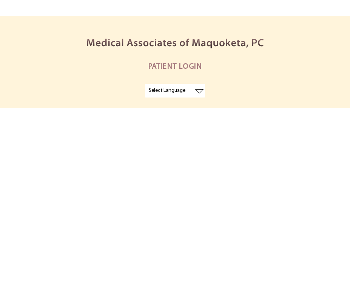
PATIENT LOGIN (175, 67)
